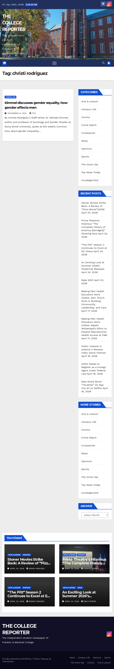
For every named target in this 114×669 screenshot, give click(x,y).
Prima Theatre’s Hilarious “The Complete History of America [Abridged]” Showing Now (93, 227)
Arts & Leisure (89, 101)
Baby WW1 (87, 280)
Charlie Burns (90, 569)
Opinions (86, 148)
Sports (85, 156)
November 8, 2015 (17, 113)
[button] (103, 63)
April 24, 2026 (17, 569)
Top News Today (90, 172)
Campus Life (10, 97)
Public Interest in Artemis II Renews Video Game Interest (93, 349)
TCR (32, 113)
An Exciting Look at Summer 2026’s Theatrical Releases (92, 265)
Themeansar (8, 661)
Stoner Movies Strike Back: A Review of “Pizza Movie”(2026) (93, 206)
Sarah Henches (35, 569)
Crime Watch (89, 125)
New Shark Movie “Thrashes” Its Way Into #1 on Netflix (92, 385)
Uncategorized (89, 180)
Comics (85, 117)
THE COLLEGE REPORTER (13, 23)
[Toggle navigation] (54, 63)
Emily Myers (88, 601)
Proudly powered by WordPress (17, 659)
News (84, 140)
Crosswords (88, 133)
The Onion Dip (89, 164)
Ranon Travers (35, 601)
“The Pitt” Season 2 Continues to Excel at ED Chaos (94, 248)
